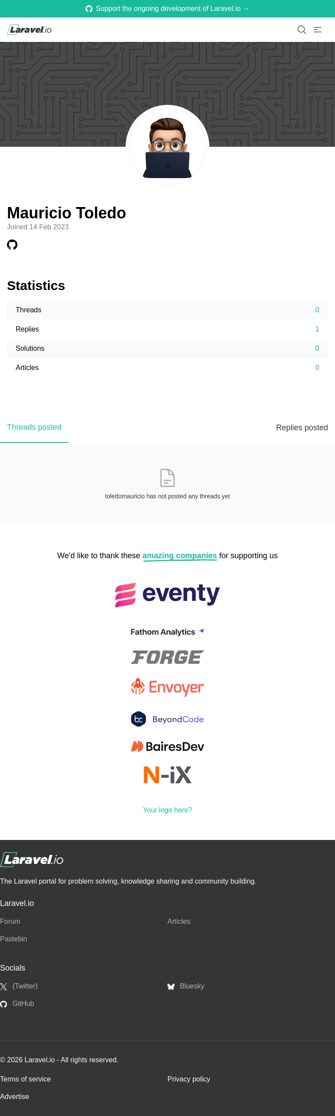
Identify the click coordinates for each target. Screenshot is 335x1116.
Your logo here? (167, 810)
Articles (179, 921)
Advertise (14, 1096)
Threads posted (34, 427)
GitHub (17, 1004)
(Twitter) (19, 986)
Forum (10, 921)
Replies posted (302, 427)
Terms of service (25, 1079)
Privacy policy (189, 1079)
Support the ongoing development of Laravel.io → (167, 8)
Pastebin (13, 939)
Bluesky (186, 986)
